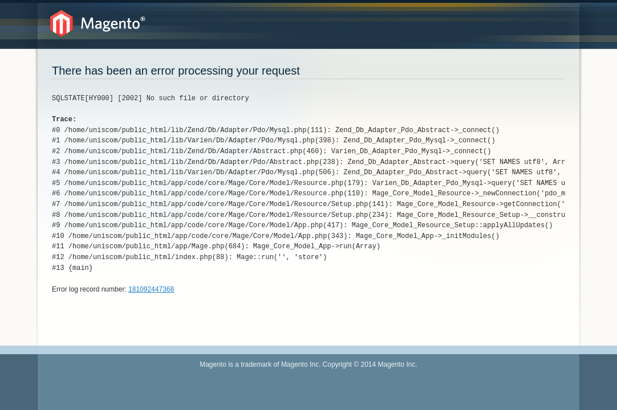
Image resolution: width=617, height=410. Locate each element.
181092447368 (151, 289)
